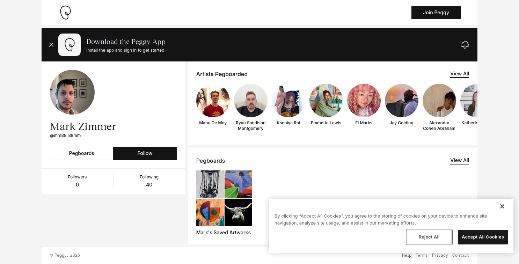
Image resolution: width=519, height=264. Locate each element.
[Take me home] (65, 13)
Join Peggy (436, 12)
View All (459, 73)
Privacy (440, 255)
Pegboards (81, 153)
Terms (422, 255)
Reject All (428, 237)
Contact (460, 255)
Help (406, 255)
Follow (144, 153)
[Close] (502, 206)
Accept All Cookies (483, 237)
